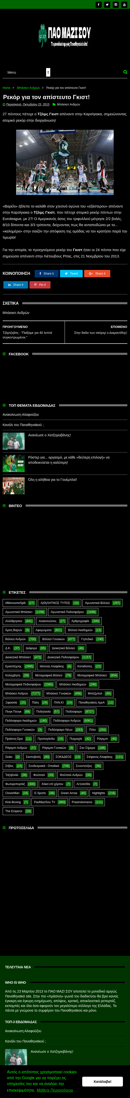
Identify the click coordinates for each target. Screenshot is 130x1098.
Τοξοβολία (11, 775)
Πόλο (92, 729)
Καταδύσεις (85, 666)
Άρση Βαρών (13, 630)
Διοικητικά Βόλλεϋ (63, 648)
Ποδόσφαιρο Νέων (60, 729)
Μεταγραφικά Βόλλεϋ (48, 675)
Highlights (98, 793)
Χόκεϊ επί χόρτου (52, 784)
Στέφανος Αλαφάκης (100, 757)
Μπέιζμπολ (95, 693)
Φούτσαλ (39, 775)
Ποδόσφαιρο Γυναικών (20, 729)
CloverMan (12, 793)
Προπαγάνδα (46, 738)
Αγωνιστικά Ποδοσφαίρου (67, 612)
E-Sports (40, 793)
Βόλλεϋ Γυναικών (53, 639)
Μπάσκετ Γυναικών (58, 693)
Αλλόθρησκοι (13, 621)
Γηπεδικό (87, 639)
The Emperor (13, 811)
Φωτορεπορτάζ (15, 784)
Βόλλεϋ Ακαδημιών (80, 630)
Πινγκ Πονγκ (13, 711)
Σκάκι (8, 757)
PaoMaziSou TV (44, 802)
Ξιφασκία (11, 702)
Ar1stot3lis (83, 784)
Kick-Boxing (13, 802)
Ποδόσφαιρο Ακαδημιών (21, 720)
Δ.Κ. (8, 648)
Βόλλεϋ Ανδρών (15, 639)
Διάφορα (31, 648)
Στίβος (9, 766)
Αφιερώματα (43, 630)
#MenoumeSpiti (15, 603)
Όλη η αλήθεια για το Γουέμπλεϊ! (52, 480)
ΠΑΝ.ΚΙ (59, 702)
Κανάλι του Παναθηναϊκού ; (23, 425)
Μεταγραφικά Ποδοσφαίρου (23, 684)
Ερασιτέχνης (13, 666)
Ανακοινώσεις (48, 621)
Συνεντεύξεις (84, 766)
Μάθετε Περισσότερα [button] (55, 1090)
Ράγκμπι (102, 738)
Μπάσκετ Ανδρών (28, 88)
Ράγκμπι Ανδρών (16, 748)
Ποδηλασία (43, 711)
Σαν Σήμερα (87, 748)
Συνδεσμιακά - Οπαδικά (44, 766)
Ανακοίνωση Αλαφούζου (21, 414)
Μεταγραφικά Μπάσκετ (92, 675)
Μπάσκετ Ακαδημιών (72, 684)
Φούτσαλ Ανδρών (71, 775)
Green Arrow (69, 793)
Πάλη (35, 702)
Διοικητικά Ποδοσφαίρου (63, 657)
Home (6, 88)
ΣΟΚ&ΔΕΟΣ (64, 757)
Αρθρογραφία (80, 621)
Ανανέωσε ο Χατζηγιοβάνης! (49, 435)
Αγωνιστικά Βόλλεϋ (97, 603)
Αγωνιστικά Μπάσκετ (18, 612)
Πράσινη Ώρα (14, 738)
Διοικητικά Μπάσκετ (18, 657)
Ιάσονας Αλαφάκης (52, 666)
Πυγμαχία (76, 738)
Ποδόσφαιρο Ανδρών (67, 720)
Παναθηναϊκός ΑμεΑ (92, 702)
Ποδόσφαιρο (74, 711)
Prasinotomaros (82, 802)
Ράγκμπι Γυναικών (54, 748)
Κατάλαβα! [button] (102, 1082)
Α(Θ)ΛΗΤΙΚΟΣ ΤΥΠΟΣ (55, 603)
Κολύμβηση (12, 675)
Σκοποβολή (33, 757)
